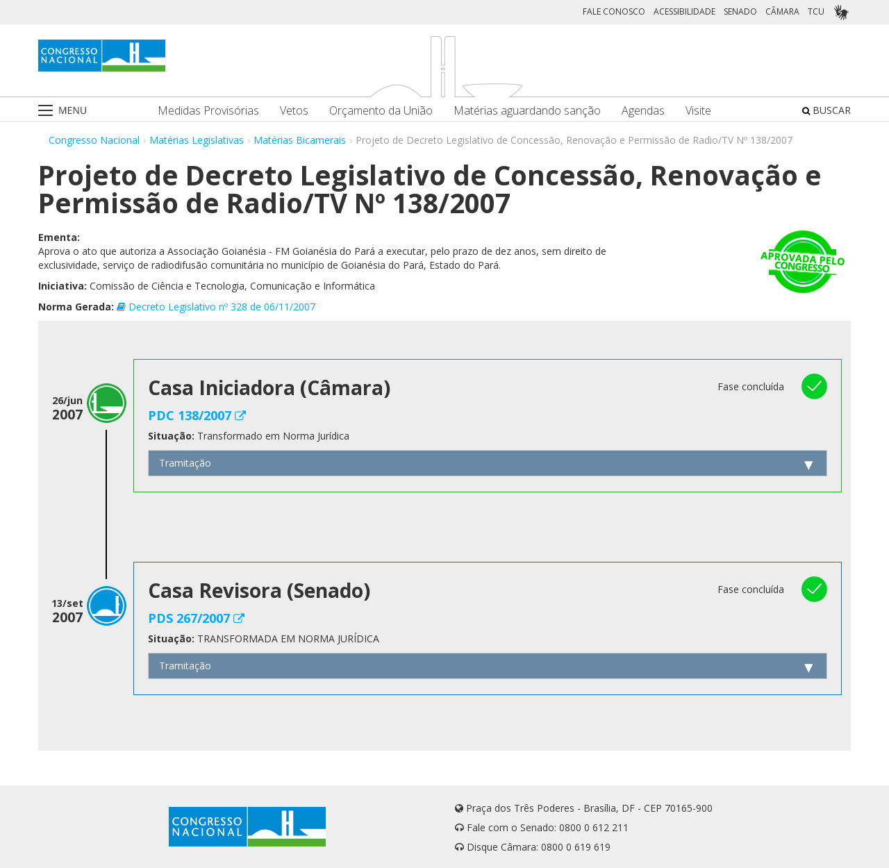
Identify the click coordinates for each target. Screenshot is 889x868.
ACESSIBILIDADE (684, 11)
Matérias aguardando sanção (527, 110)
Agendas (643, 110)
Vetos (294, 110)
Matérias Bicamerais (300, 140)
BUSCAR (826, 110)
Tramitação (185, 462)
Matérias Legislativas (196, 140)
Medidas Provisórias (208, 110)
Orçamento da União (381, 110)
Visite (698, 110)
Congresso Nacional (94, 140)
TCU (816, 11)
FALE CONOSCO (614, 11)
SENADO (740, 11)
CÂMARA (782, 11)
